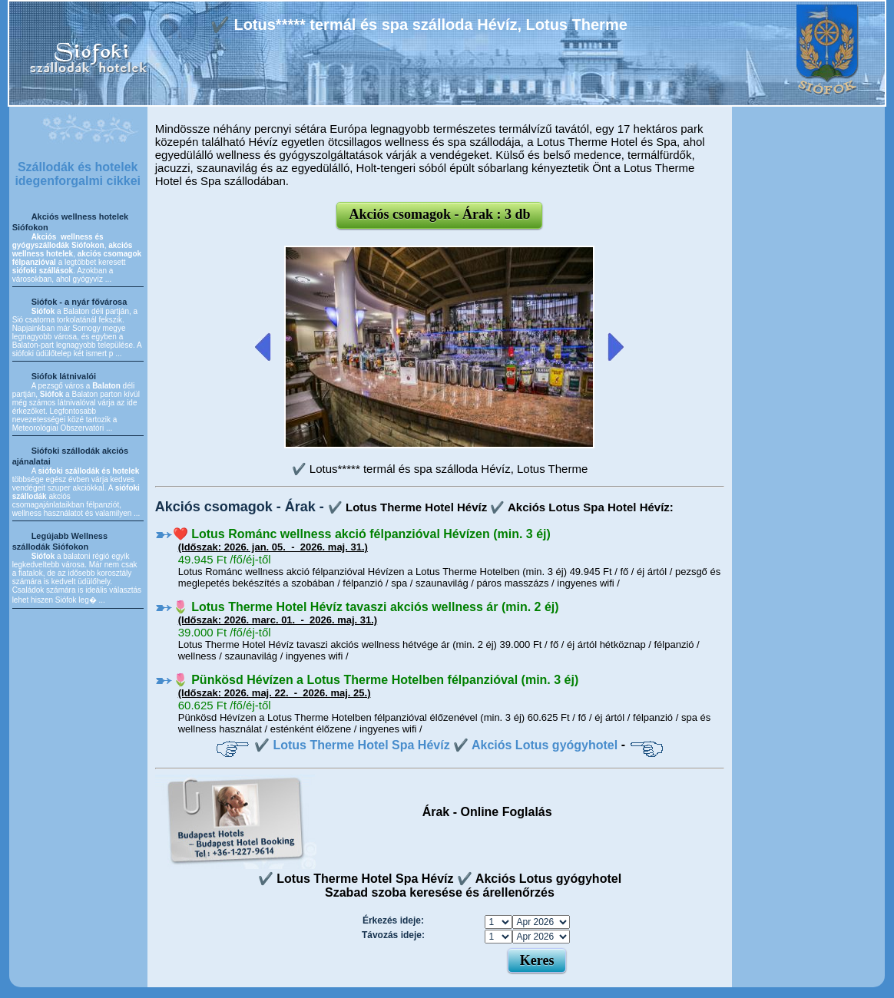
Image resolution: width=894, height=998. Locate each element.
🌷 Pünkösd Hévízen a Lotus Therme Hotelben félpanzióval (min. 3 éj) (376, 679)
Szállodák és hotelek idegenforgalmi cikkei (78, 173)
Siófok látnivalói (63, 376)
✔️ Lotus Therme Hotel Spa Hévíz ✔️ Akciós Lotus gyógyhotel (436, 745)
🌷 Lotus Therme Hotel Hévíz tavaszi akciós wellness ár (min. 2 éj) (366, 606)
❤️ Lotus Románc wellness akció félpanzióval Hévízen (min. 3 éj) (362, 533)
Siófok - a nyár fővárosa (79, 301)
